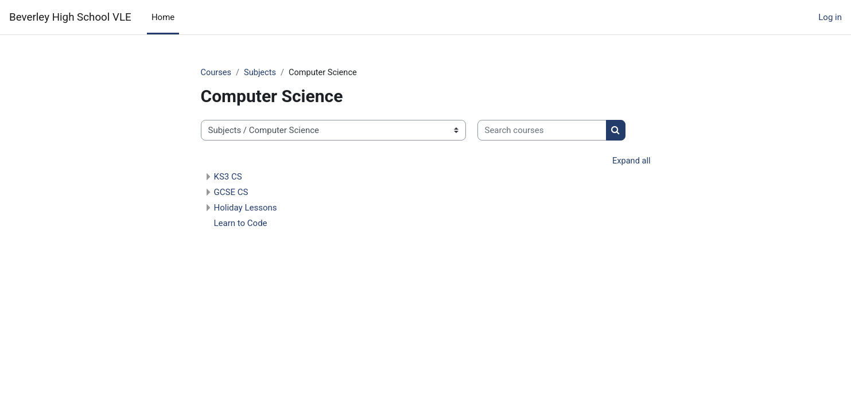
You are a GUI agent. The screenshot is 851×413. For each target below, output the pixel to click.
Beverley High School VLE (70, 17)
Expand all (630, 162)
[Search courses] (542, 131)
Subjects (261, 73)
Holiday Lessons (245, 209)
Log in (830, 17)
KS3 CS (228, 178)
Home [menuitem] (162, 17)
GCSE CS (231, 193)
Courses (216, 73)
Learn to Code (240, 224)
